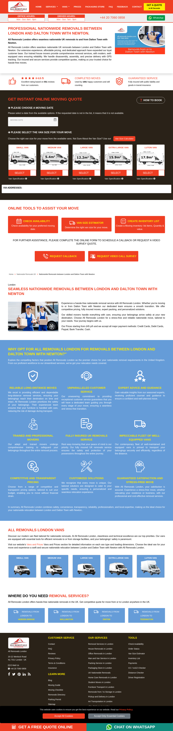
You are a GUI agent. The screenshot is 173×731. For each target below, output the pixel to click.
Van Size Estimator (136, 653)
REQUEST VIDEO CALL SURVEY (116, 256)
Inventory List (134, 658)
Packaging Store (95, 7)
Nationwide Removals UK (26, 274)
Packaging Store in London (100, 668)
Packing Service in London (100, 663)
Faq (111, 7)
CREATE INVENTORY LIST (140, 225)
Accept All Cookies (63, 716)
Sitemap (51, 704)
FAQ (50, 649)
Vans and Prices (35, 544)
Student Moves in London (99, 682)
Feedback (122, 7)
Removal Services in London (100, 644)
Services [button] (51, 7)
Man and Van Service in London (102, 658)
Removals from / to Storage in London (104, 692)
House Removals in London (100, 649)
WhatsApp (158, 18)
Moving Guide (54, 685)
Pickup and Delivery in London (101, 697)
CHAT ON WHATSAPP (134, 727)
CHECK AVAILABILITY (33, 225)
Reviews (52, 653)
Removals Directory (56, 695)
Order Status (133, 649)
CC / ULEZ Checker (137, 668)
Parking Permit (54, 699)
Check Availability (136, 644)
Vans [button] (65, 7)
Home (38, 7)
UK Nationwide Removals (99, 673)
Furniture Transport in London (101, 687)
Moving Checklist (55, 690)
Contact (137, 7)
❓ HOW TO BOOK (151, 100)
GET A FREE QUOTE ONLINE (42, 727)
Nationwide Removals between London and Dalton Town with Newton (67, 274)
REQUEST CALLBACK (63, 256)
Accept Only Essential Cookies (109, 716)
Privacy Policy (126, 709)
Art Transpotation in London (100, 701)
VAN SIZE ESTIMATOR (86, 225)
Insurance (52, 668)
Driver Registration (136, 677)
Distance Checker (136, 673)
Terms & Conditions (56, 663)
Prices (77, 7)
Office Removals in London (100, 653)
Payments (132, 663)
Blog (50, 680)
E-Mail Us (13, 665)
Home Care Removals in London (102, 677)
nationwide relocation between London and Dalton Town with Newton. (47, 510)
